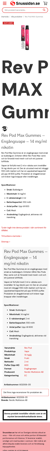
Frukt (26, 358)
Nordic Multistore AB (33, 372)
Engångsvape (30, 368)
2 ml (26, 361)
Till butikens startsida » (11, 236)
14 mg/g (27, 355)
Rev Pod (28, 348)
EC (25, 375)
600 (26, 365)
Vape (26, 351)
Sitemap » (5, 242)
